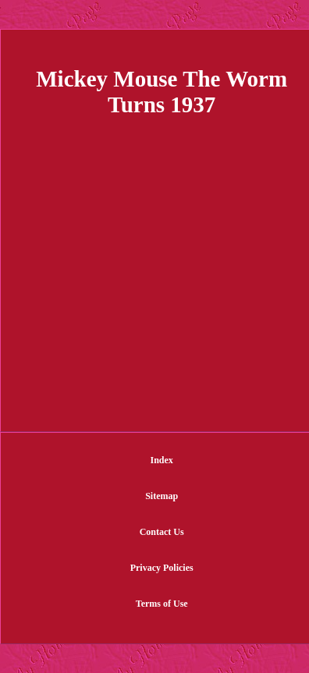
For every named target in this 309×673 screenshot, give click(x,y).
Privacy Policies (162, 567)
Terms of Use (162, 603)
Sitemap (161, 496)
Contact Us (162, 531)
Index (162, 460)
